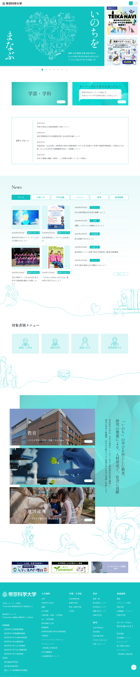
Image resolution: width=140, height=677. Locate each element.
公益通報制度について (50, 657)
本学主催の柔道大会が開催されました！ (90, 265)
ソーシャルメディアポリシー (52, 641)
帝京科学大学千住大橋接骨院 (15, 651)
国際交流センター (100, 612)
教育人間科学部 (75, 608)
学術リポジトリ (99, 645)
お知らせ (40, 197)
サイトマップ (122, 643)
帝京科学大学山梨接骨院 (13, 643)
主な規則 (44, 612)
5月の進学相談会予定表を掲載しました (90, 212)
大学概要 (45, 594)
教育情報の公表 (47, 624)
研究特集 (96, 633)
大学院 (71, 612)
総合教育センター (100, 604)
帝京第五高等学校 (11, 667)
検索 (131, 3)
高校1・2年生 (25, 348)
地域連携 (119, 197)
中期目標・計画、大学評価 (51, 616)
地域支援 (120, 608)
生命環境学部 (74, 600)
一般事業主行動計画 (49, 649)
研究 (99, 197)
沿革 (43, 600)
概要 (118, 600)
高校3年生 (55, 348)
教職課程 (44, 629)
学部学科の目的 (47, 604)
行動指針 (44, 637)
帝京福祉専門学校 (11, 663)
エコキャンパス (47, 645)
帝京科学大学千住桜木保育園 (15, 638)
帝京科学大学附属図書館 (13, 630)
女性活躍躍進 (46, 653)
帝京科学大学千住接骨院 (13, 655)
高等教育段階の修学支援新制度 (53, 633)
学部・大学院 (75, 594)
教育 (95, 594)
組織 (43, 608)
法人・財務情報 (47, 620)
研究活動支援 (98, 637)
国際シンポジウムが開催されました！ (89, 225)
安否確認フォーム (124, 639)
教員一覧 (96, 600)
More (119, 274)
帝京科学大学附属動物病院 (14, 634)
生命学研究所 (98, 629)
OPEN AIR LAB (100, 641)
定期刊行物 (97, 616)
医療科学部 (73, 604)
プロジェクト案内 (124, 604)
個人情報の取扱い (124, 647)
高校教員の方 (115, 348)
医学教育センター (100, 608)
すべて (21, 197)
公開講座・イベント (124, 612)
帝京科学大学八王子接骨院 (14, 647)
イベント (80, 197)
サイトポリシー (123, 651)
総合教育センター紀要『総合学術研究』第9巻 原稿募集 (96, 252)
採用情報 (120, 635)
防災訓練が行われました (84, 239)
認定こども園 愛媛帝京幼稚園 (15, 671)
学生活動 (60, 197)
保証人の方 (85, 348)
